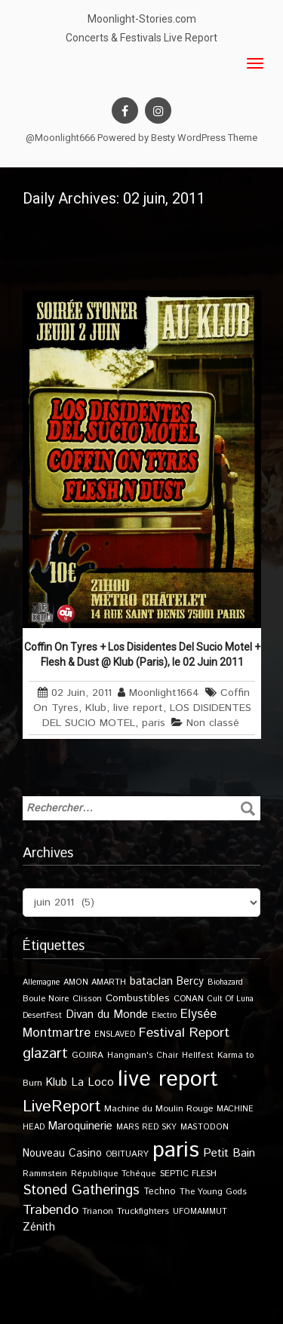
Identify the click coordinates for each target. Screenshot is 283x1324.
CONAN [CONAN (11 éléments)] (189, 998)
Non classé (212, 723)
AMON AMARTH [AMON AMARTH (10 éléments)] (94, 982)
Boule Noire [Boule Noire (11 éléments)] (46, 998)
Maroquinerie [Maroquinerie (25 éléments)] (80, 1126)
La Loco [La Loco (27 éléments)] (92, 1082)
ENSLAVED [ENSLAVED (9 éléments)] (114, 1034)
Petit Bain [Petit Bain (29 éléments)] (229, 1153)
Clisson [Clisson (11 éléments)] (87, 998)
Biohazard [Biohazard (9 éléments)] (225, 982)
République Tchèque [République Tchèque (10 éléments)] (113, 1174)
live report (138, 708)
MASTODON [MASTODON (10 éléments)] (204, 1127)
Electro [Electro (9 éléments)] (164, 1016)
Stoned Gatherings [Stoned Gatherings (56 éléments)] (81, 1190)
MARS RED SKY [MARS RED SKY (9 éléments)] (146, 1127)
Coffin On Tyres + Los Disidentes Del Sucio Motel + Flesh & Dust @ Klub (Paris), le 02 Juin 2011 (142, 654)
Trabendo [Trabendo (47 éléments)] (50, 1210)
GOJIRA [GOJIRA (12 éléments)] (87, 1055)
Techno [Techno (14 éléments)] (159, 1191)
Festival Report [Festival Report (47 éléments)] (184, 1033)
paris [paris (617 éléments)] (175, 1150)
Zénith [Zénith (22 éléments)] (39, 1227)
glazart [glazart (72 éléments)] (45, 1054)
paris (153, 723)
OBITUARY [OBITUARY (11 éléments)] (127, 1154)
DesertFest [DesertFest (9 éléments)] (42, 1016)
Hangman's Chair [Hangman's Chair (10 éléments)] (142, 1056)
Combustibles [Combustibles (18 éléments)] (138, 998)
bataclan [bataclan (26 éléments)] (151, 981)
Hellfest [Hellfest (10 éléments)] (198, 1056)
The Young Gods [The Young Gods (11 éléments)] (213, 1191)
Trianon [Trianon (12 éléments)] (97, 1211)
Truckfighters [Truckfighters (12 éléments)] (143, 1211)
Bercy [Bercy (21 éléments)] (190, 981)
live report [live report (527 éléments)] (168, 1079)
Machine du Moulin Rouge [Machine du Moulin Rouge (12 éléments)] (158, 1108)
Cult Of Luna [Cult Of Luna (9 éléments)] (231, 999)
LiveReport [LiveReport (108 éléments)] (61, 1106)
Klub (95, 708)
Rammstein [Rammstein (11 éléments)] (45, 1173)
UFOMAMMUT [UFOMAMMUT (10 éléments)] (200, 1212)
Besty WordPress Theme (204, 137)
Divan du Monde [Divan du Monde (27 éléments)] (107, 1015)
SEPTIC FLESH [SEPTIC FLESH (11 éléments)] (188, 1173)
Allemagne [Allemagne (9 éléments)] (41, 982)
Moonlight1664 (164, 692)
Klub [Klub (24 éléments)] (56, 1082)
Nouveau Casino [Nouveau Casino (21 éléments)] (62, 1153)
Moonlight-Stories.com (142, 19)
